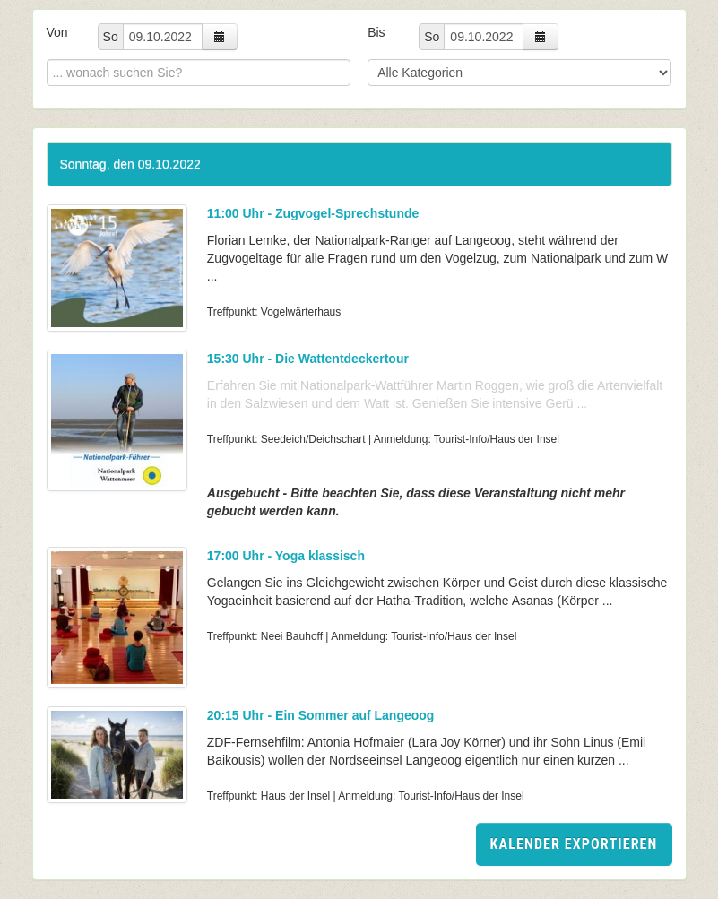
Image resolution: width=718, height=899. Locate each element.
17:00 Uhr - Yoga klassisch (286, 556)
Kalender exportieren (574, 843)
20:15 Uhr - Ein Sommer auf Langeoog (321, 715)
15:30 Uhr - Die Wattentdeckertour (308, 358)
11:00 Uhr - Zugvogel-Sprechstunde (313, 213)
